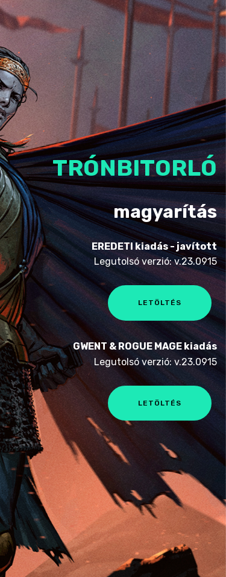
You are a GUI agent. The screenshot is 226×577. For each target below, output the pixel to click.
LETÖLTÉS (159, 302)
